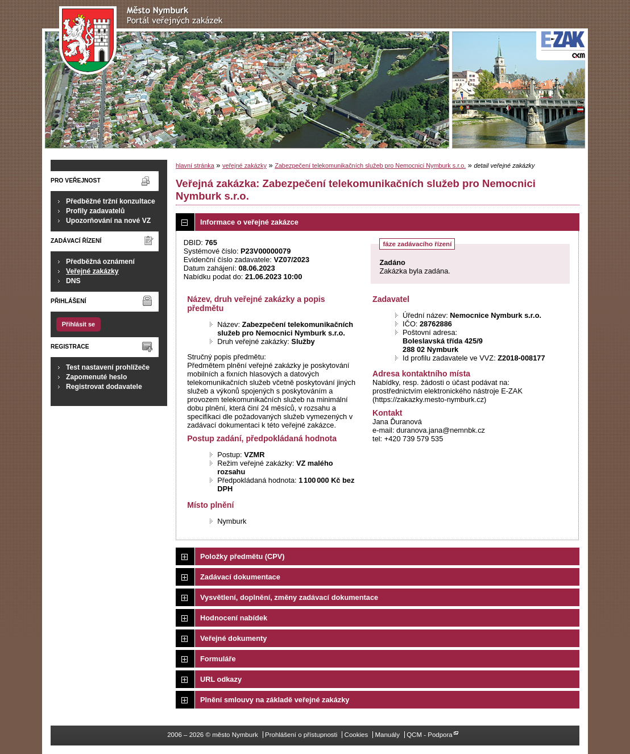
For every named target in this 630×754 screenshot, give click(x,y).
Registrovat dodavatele (104, 387)
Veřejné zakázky (92, 271)
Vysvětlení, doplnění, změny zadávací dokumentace (289, 597)
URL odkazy (221, 679)
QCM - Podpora (430, 734)
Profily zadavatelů (95, 211)
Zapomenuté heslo (96, 377)
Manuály (387, 734)
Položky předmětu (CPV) (242, 556)
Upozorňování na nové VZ (108, 221)
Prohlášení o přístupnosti (301, 734)
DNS (73, 281)
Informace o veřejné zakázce (249, 222)
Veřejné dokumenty (233, 638)
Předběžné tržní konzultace (110, 201)
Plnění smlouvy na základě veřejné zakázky (274, 699)
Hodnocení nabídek (233, 618)
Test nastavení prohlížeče (108, 367)
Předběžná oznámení (100, 262)
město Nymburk (144, 40)
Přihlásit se (78, 324)
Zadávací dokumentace (240, 577)
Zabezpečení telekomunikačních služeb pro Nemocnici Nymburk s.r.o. (370, 165)
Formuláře (218, 658)
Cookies (356, 734)
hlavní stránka (195, 165)
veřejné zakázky (244, 165)
